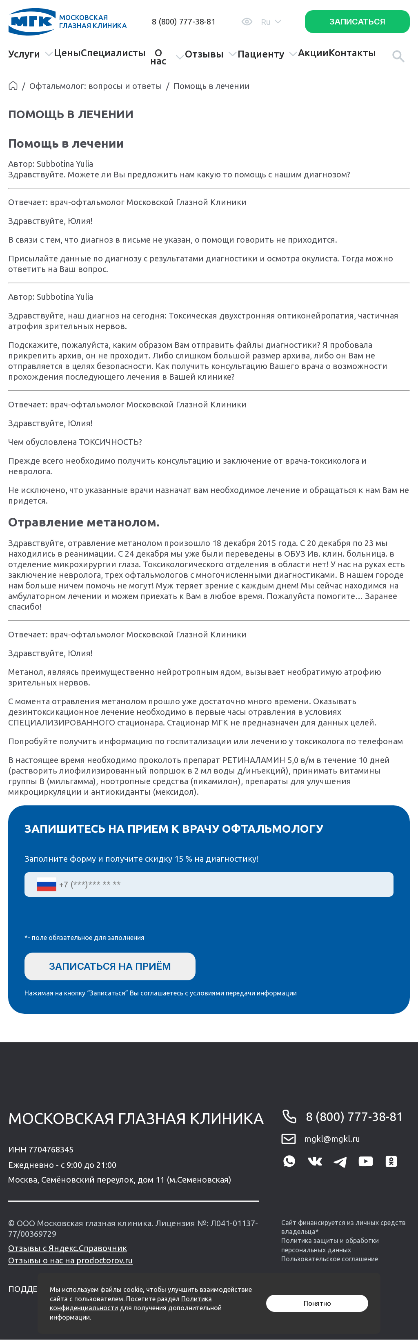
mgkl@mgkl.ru (332, 1139)
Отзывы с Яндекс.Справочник (67, 1248)
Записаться (357, 22)
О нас (167, 57)
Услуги (31, 54)
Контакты (352, 53)
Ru (271, 22)
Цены (67, 53)
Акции (313, 53)
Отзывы (211, 54)
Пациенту (268, 54)
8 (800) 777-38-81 (184, 21)
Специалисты (113, 53)
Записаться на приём (111, 966)
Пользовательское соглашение (329, 1259)
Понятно (317, 1303)
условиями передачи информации (243, 993)
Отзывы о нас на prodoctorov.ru (70, 1260)
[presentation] (86, 920)
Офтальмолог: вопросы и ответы (95, 86)
